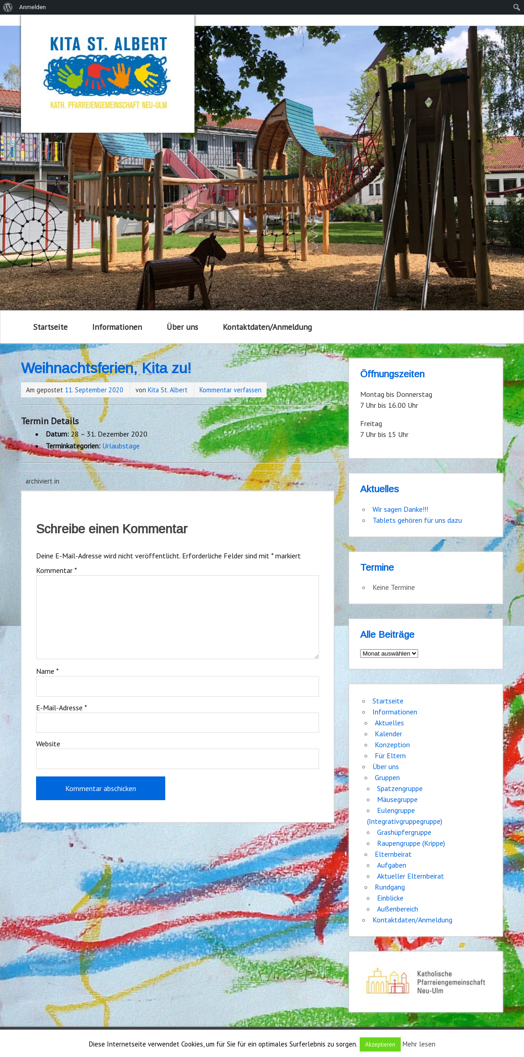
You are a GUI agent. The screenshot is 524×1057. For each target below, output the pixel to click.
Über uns (182, 327)
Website (48, 743)
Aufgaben (391, 865)
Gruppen (387, 777)
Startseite (50, 327)
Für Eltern (390, 755)
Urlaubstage (121, 445)
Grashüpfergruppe (404, 832)
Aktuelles (389, 722)
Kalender (388, 733)
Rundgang (390, 886)
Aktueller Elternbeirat (410, 875)
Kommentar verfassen (230, 389)
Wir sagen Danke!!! (400, 509)
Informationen (117, 327)
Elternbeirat (393, 854)
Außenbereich (397, 908)
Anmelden (32, 7)
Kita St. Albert (168, 389)
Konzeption (392, 744)
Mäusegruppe (397, 799)
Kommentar (56, 570)
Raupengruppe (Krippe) (411, 843)
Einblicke (390, 897)
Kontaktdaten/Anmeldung (267, 327)
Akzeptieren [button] (380, 1044)
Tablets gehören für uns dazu (417, 520)
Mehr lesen (419, 1044)
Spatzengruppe (400, 788)
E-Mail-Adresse (61, 707)
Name (47, 671)
